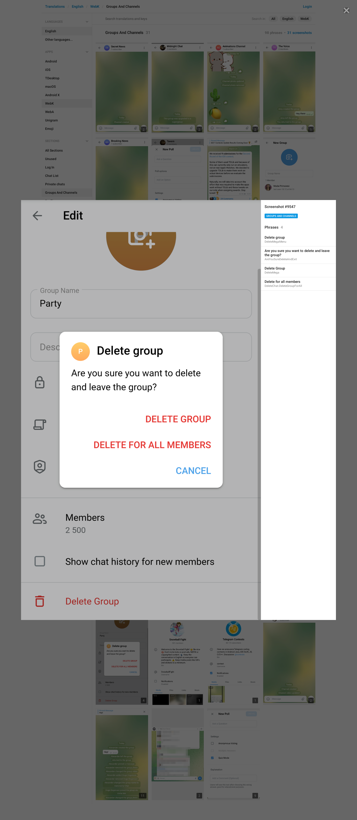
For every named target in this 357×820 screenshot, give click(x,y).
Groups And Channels (281, 216)
